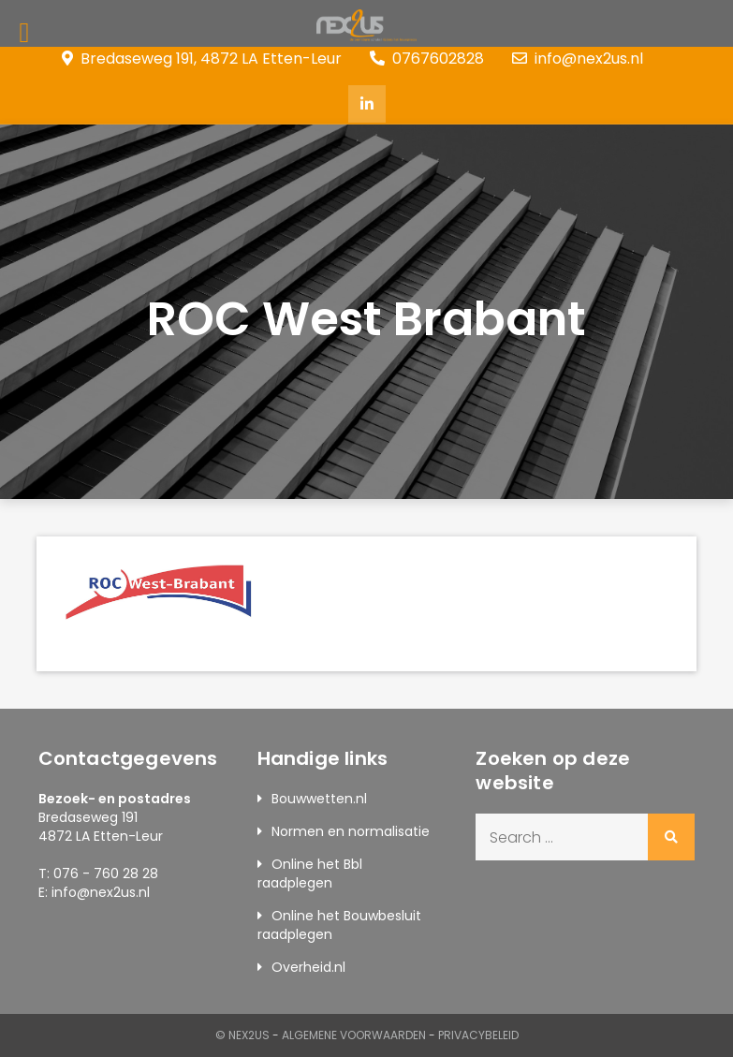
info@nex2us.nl (577, 58)
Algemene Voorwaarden (354, 1035)
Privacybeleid (478, 1035)
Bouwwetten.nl (319, 798)
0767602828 (427, 58)
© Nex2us (242, 1035)
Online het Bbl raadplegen (309, 873)
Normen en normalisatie (350, 831)
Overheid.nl (308, 967)
